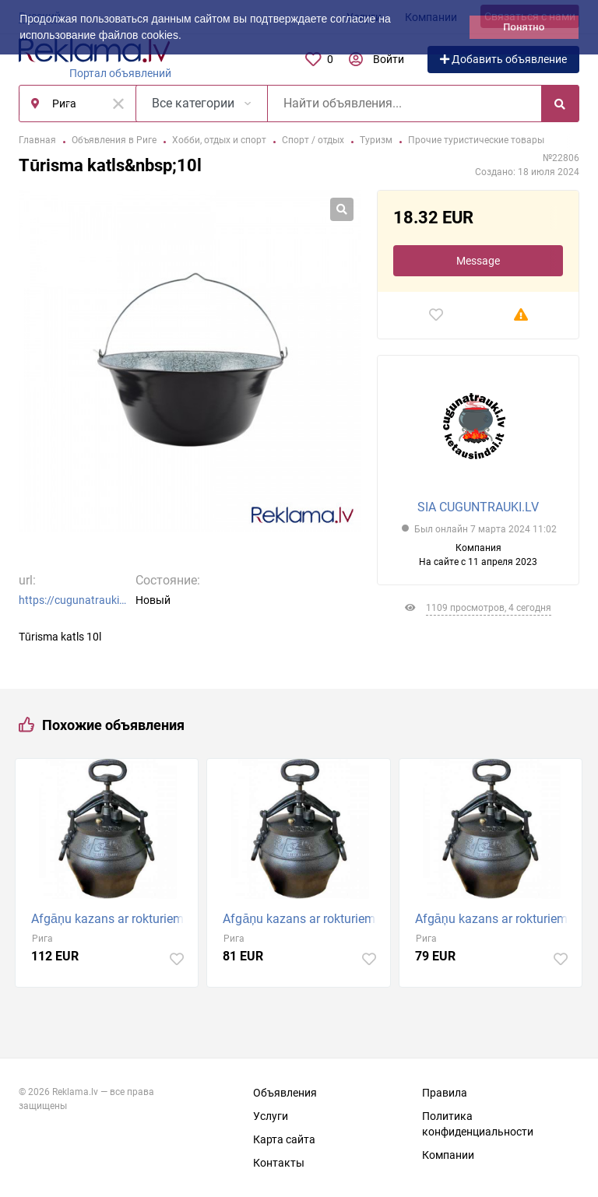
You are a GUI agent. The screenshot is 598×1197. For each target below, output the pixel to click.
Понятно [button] (523, 27)
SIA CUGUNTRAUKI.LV (478, 507)
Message (478, 260)
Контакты (278, 1163)
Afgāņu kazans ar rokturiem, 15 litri (302, 918)
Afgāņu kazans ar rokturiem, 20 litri (110, 918)
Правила (444, 1092)
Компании (448, 1155)
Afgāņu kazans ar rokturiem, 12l (494, 918)
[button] (187, 36)
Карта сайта (284, 1139)
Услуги (270, 1116)
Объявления (285, 1092)
